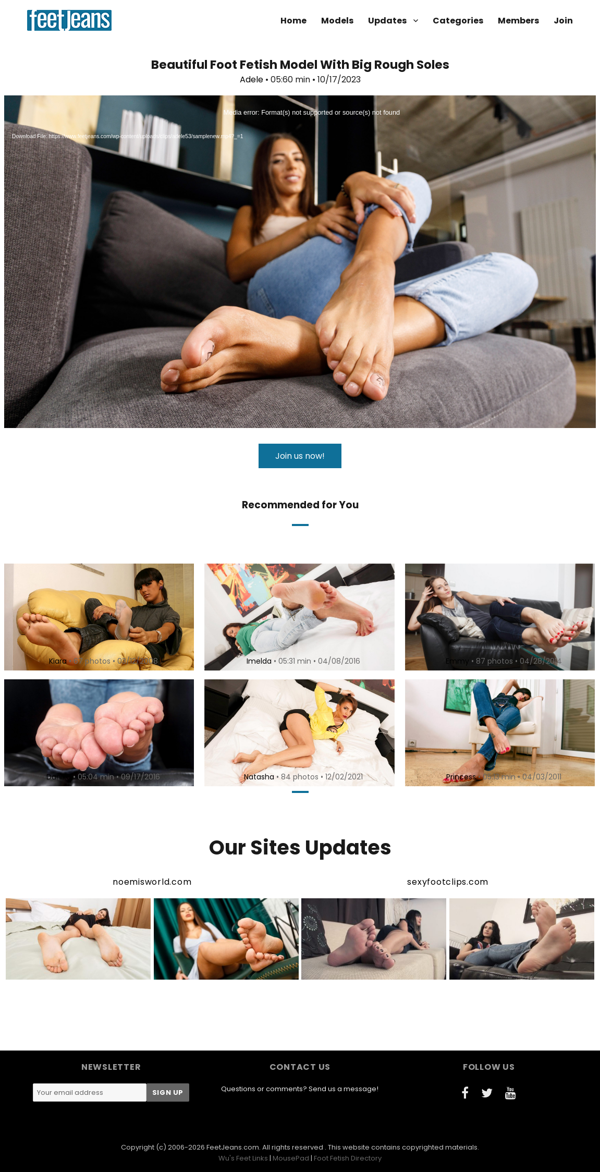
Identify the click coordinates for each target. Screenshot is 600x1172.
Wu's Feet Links (243, 1158)
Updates (387, 21)
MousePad (291, 1158)
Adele (251, 80)
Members (518, 21)
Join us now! (300, 456)
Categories (458, 21)
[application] (300, 261)
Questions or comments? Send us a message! (299, 1089)
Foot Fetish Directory (348, 1158)
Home (293, 21)
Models (337, 21)
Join (563, 21)
